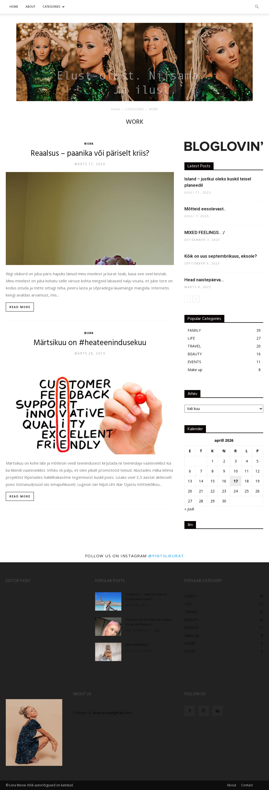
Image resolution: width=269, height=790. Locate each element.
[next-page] (196, 299)
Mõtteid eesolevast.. (205, 208)
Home (13, 6)
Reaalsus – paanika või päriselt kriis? (90, 153)
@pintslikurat (166, 555)
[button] (257, 6)
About (231, 785)
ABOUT (30, 6)
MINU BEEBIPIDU (137, 645)
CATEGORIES (54, 6)
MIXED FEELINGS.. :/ (204, 232)
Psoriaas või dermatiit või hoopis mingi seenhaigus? (149, 622)
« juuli (189, 508)
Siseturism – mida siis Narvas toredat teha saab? (146, 597)
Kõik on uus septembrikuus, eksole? (220, 256)
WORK (88, 143)
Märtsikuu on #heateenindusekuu (89, 343)
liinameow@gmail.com (112, 712)
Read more (19, 307)
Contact (247, 785)
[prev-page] (187, 299)
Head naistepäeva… (204, 279)
